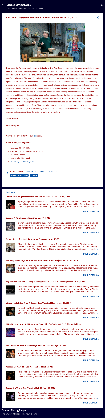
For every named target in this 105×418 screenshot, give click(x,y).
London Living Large (19, 4)
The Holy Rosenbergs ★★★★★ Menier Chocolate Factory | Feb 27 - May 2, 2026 (42, 260)
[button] (98, 17)
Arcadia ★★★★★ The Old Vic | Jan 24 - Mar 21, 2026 (29, 367)
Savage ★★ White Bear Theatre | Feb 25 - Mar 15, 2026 (30, 388)
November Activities (19, 175)
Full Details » (91, 211)
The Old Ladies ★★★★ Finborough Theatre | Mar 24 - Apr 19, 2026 (36, 345)
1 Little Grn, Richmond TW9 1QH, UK (41, 171)
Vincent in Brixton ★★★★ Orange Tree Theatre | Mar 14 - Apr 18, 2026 (38, 303)
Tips (35, 136)
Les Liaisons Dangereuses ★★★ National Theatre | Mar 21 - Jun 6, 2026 (38, 197)
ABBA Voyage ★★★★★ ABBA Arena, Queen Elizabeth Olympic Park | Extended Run (43, 324)
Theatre (34, 175)
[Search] (102, 5)
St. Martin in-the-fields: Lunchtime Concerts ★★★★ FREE (32, 239)
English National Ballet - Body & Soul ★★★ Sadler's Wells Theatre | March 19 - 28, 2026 (45, 282)
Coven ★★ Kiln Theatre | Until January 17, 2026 (28, 218)
